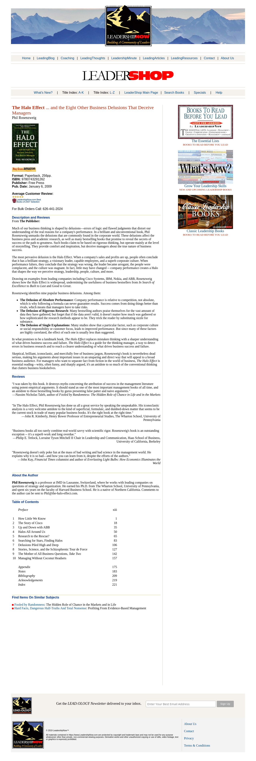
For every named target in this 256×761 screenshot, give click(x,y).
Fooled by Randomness (29, 604)
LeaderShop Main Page (141, 92)
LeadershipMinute (124, 58)
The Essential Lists (205, 141)
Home (26, 58)
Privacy (189, 738)
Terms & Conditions (197, 745)
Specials (200, 92)
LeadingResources (184, 58)
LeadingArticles (154, 58)
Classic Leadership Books (205, 231)
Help (219, 92)
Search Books (174, 92)
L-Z (112, 92)
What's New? (43, 92)
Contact (209, 58)
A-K (81, 92)
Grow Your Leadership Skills (205, 186)
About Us (227, 58)
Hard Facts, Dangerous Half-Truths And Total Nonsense (50, 608)
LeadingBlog (46, 58)
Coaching (67, 58)
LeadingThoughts (92, 58)
